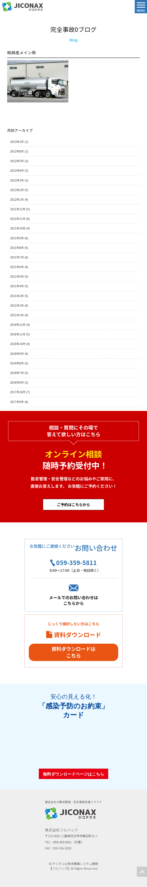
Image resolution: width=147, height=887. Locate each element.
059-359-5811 (76, 562)
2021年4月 (17, 286)
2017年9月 (17, 402)
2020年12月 (18, 325)
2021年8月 (17, 248)
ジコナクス (22, 7)
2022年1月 (17, 199)
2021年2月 (17, 305)
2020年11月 (18, 334)
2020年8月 (17, 363)
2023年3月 (17, 142)
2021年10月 (18, 228)
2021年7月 (17, 257)
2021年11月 (18, 219)
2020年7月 (17, 373)
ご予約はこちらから (73, 504)
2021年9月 (17, 238)
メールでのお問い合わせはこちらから (73, 600)
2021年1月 (17, 315)
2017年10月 (18, 392)
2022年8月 (17, 151)
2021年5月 (17, 276)
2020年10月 (18, 344)
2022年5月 (17, 161)
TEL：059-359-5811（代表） (64, 842)
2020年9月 (17, 354)
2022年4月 (17, 171)
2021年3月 (17, 296)
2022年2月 (17, 190)
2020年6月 (17, 382)
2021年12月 (18, 209)
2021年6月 (17, 267)
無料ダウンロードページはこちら (73, 774)
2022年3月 (17, 180)
